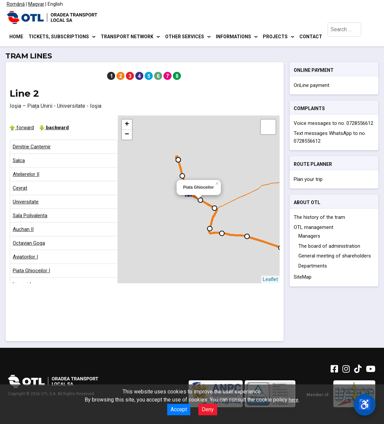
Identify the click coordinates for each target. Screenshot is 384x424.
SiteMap (302, 278)
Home (16, 37)
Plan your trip (308, 180)
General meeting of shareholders (334, 257)
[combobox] (344, 37)
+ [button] (127, 126)
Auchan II (23, 230)
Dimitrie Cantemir (32, 148)
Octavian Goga (29, 244)
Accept (179, 409)
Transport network (127, 37)
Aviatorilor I (25, 258)
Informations (233, 37)
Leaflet (270, 280)
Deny (208, 409)
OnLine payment (311, 86)
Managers (309, 237)
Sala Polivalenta (30, 217)
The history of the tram (319, 219)
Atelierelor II (26, 175)
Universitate (26, 203)
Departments (312, 267)
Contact (310, 37)
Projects (275, 37)
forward (22, 129)
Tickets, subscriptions (59, 37)
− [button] (127, 136)
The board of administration (329, 247)
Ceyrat (20, 189)
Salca (19, 161)
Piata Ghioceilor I (31, 272)
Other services (184, 37)
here (293, 400)
